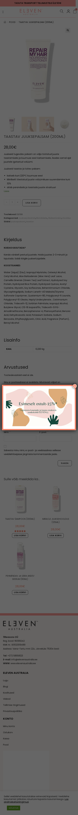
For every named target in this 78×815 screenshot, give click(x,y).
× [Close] (75, 386)
